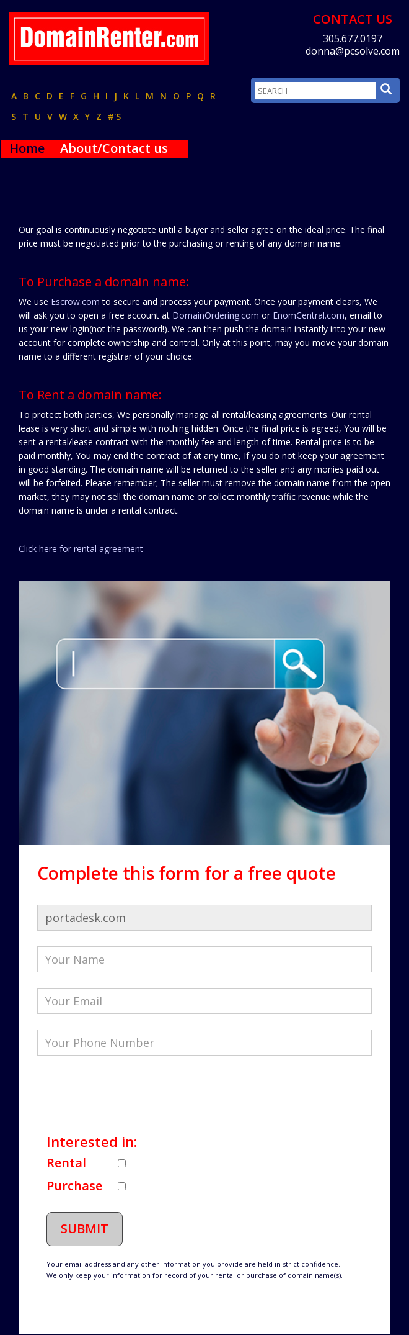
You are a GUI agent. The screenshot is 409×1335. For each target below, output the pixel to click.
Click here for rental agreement (81, 548)
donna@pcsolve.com (353, 51)
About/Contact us (114, 148)
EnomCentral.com (309, 315)
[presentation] (131, 1095)
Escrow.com (75, 301)
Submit (84, 1228)
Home (27, 148)
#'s (114, 116)
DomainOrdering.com (215, 315)
